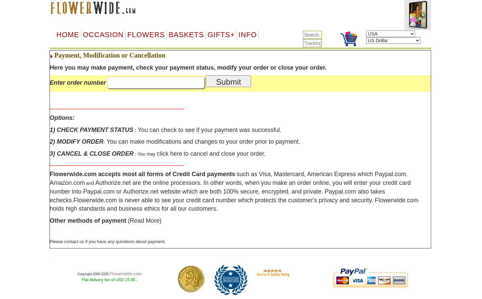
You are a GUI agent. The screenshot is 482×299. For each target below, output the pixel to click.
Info (247, 35)
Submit (228, 81)
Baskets (186, 35)
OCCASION (103, 35)
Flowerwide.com (125, 273)
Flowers (146, 35)
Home (68, 35)
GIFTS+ (221, 35)
